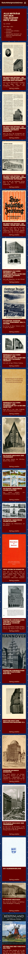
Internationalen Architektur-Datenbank (12, 31)
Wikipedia (8, 29)
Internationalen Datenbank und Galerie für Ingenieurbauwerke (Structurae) (13, 35)
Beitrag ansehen (14, 88)
